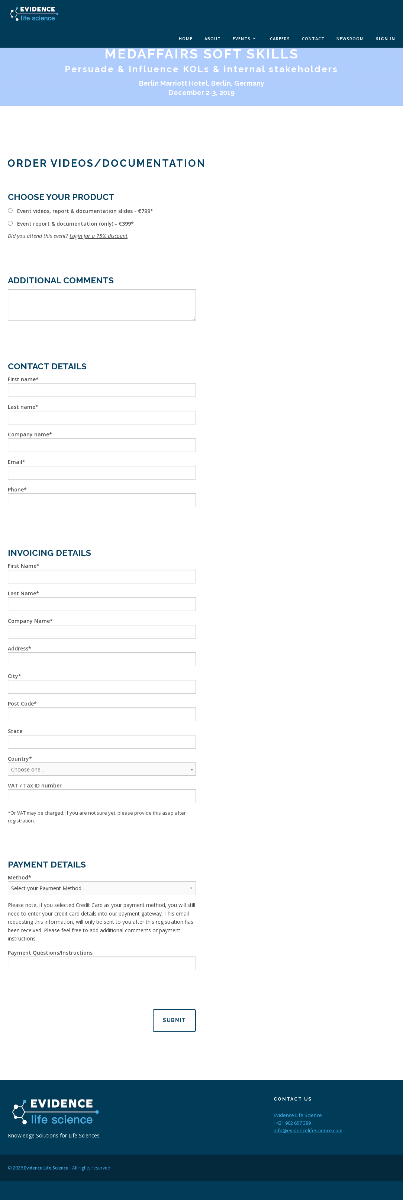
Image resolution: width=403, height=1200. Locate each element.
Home (186, 38)
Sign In (385, 38)
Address (18, 648)
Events (242, 38)
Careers (280, 38)
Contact (313, 38)
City (13, 675)
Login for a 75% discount (99, 235)
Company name (28, 434)
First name (22, 379)
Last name (21, 406)
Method (18, 877)
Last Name (22, 593)
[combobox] (102, 769)
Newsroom (350, 38)
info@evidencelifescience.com (308, 1130)
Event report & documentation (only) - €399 (74, 223)
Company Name (29, 620)
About (212, 38)
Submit (174, 1020)
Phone (16, 489)
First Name (22, 565)
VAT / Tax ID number (35, 785)
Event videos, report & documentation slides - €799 (83, 210)
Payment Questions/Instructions (50, 952)
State (15, 731)
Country (18, 758)
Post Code (21, 703)
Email (15, 461)
